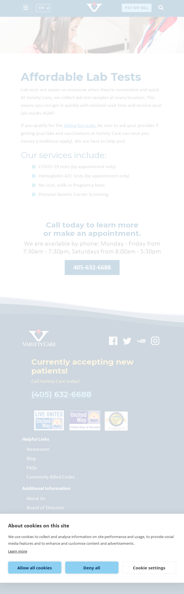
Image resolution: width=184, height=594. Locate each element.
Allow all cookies (34, 567)
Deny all (91, 567)
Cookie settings (149, 567)
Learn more (17, 551)
